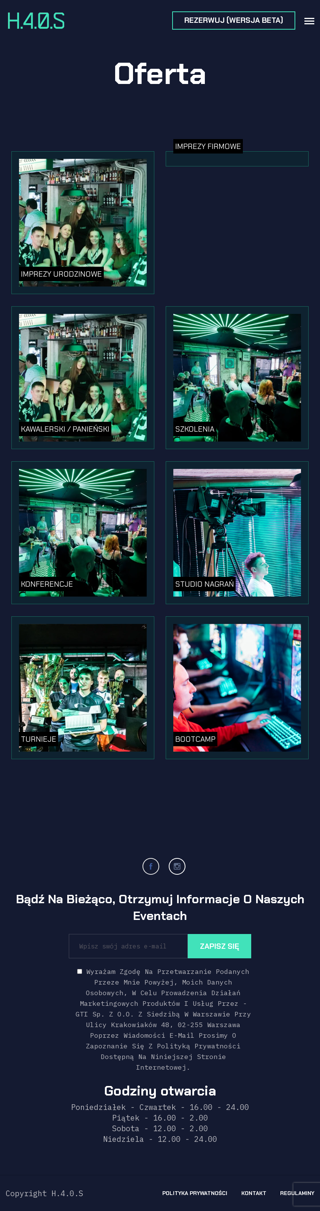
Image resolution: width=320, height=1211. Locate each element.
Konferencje (47, 584)
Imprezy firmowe (208, 146)
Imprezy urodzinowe (61, 274)
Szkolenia (194, 429)
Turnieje (38, 739)
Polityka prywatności (194, 1193)
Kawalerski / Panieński (65, 429)
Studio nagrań (204, 584)
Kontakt (253, 1193)
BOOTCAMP (195, 739)
